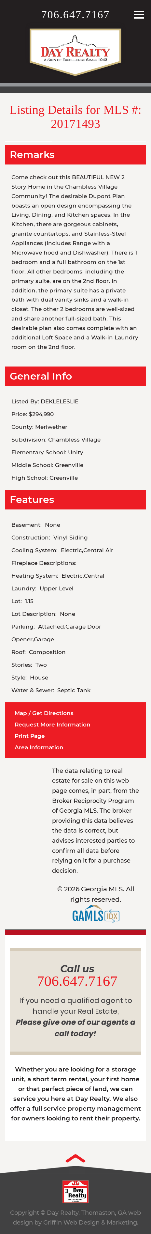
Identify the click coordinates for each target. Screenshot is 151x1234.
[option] (75, 137)
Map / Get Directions (44, 713)
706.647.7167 (75, 14)
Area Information (39, 747)
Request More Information (52, 724)
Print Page (30, 736)
